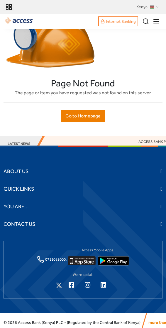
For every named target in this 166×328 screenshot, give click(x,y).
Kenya (147, 7)
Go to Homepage (83, 116)
